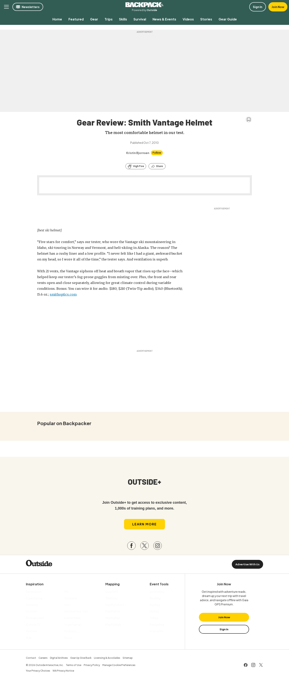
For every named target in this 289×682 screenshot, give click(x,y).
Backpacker (144, 4)
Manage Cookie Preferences (118, 665)
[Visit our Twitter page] (144, 546)
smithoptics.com (63, 294)
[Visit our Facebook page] (131, 546)
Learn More (144, 524)
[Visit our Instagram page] (157, 546)
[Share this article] (157, 166)
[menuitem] (57, 19)
